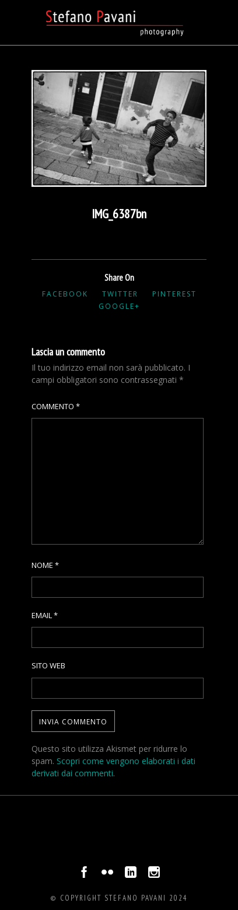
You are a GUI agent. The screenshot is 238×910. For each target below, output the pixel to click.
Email (45, 615)
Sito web (48, 665)
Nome (45, 565)
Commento (56, 406)
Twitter (120, 294)
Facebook (65, 294)
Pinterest (174, 294)
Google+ (119, 306)
